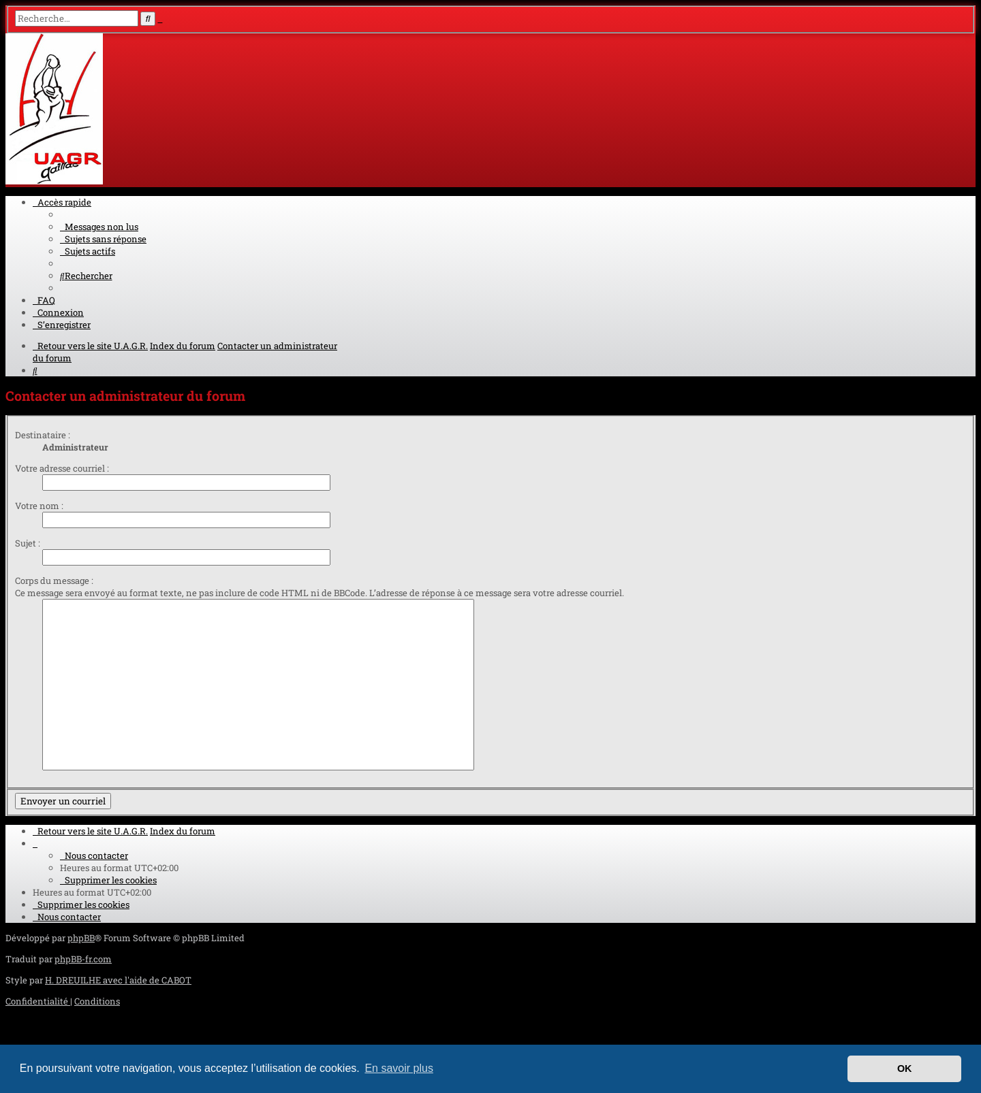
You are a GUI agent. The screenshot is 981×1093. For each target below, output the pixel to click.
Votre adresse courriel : (62, 468)
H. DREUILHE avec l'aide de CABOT (118, 980)
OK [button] (904, 1068)
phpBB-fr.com (83, 959)
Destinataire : (42, 435)
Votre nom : (39, 506)
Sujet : (27, 543)
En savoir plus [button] (398, 1068)
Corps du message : (54, 580)
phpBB (81, 938)
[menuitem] (99, 227)
